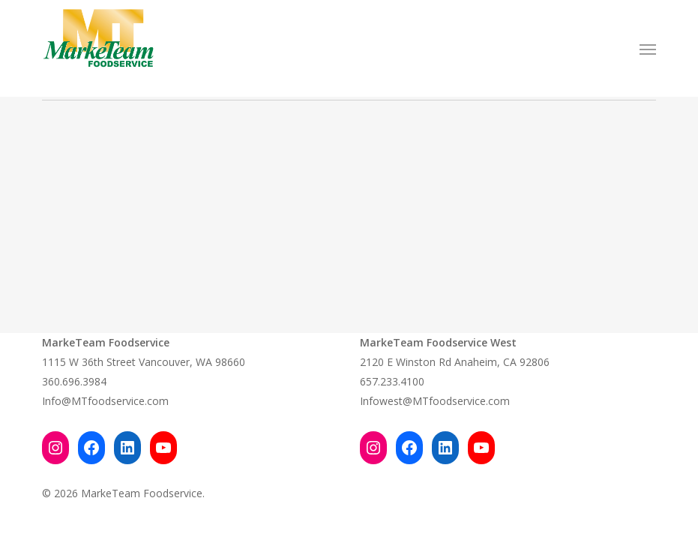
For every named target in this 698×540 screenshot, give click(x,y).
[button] (648, 48)
